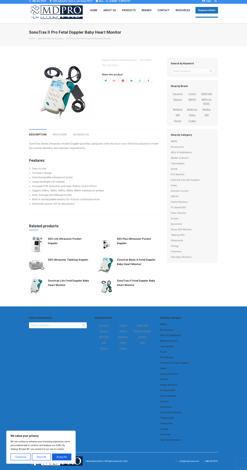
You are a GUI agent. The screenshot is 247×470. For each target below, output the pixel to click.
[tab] (37, 133)
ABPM (174, 141)
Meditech (177, 109)
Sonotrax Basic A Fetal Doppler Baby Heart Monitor (136, 262)
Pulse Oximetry (178, 213)
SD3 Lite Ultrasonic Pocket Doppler (64, 241)
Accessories (177, 146)
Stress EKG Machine (181, 229)
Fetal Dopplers (112, 65)
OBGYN (174, 196)
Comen (192, 93)
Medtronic (192, 109)
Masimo (178, 99)
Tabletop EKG (178, 235)
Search (210, 71)
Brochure (60, 134)
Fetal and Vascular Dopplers (50, 38)
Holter (174, 185)
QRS (206, 115)
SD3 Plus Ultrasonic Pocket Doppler (134, 241)
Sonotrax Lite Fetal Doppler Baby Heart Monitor (68, 283)
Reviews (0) (81, 134)
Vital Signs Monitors (181, 257)
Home (31, 38)
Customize (20, 457)
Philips (192, 115)
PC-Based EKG (178, 207)
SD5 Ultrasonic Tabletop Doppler (68, 259)
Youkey (192, 121)
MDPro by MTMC (142, 331)
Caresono (178, 93)
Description (37, 134)
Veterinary (176, 251)
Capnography (177, 163)
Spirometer (176, 224)
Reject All (41, 457)
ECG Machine (177, 174)
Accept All (62, 457)
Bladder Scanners (180, 158)
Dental (174, 169)
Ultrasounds (177, 240)
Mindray (207, 109)
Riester (177, 121)
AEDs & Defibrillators (181, 152)
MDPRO (192, 99)
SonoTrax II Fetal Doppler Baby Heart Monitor (136, 283)
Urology (175, 246)
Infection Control (179, 191)
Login (206, 2)
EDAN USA (206, 93)
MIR (178, 115)
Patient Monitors (179, 202)
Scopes (175, 218)
